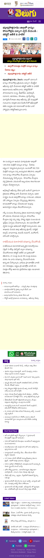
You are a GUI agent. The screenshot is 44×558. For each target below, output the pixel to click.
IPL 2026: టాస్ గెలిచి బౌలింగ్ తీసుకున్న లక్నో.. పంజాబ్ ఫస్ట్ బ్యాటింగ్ (22, 412)
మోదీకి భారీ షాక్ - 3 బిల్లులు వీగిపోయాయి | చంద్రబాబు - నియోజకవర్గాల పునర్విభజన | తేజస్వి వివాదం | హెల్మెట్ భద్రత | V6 (25, 530)
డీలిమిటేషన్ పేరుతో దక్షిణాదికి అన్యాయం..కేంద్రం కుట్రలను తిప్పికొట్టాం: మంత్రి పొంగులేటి (20, 401)
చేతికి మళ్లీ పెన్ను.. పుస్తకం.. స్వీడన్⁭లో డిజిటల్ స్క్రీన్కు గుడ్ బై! (21, 476)
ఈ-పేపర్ (32, 21)
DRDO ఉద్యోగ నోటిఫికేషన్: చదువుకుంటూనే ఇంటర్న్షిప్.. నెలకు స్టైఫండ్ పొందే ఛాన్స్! (23, 465)
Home (13, 550)
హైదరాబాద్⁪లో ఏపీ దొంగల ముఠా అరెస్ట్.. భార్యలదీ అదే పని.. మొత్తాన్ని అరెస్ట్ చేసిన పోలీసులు (22, 482)
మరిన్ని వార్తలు (35, 360)
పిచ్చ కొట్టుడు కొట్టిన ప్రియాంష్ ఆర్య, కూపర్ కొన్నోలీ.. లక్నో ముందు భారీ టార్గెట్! (21, 390)
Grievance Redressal (18, 552)
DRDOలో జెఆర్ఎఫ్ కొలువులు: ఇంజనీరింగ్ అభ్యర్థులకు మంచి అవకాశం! (22, 442)
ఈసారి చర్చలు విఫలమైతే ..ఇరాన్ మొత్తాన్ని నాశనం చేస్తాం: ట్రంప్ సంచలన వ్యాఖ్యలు (21, 372)
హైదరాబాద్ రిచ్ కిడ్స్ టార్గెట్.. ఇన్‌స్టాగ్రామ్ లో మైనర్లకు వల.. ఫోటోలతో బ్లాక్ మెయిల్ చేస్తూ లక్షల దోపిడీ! (22, 488)
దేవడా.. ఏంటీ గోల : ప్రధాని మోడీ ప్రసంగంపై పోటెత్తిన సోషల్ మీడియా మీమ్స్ (25, 514)
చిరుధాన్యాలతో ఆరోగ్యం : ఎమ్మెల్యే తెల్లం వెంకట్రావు (21, 286)
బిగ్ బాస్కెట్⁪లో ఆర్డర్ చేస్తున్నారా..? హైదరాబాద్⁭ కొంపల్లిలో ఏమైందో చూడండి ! (20, 437)
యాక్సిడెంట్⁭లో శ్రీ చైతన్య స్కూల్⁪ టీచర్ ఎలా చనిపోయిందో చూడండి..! (18, 291)
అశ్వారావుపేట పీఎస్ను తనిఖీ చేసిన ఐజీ (16, 295)
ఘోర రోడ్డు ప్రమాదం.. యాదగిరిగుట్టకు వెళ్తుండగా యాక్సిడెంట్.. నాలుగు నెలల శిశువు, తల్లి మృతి (20, 471)
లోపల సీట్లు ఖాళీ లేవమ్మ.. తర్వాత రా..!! (23, 521)
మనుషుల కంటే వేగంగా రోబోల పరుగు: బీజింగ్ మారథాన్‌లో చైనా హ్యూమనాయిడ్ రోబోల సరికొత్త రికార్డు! (21, 419)
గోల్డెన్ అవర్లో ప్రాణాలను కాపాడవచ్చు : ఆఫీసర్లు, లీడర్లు (21, 298)
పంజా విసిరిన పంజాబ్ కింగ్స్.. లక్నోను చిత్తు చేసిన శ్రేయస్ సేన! (21, 367)
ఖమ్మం (5, 39)
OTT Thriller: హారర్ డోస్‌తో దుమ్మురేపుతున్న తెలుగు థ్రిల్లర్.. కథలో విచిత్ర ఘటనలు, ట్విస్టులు (21, 459)
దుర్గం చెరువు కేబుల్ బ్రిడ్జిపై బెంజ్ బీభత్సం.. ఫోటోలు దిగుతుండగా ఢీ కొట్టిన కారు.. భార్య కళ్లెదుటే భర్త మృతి (22, 395)
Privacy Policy (31, 550)
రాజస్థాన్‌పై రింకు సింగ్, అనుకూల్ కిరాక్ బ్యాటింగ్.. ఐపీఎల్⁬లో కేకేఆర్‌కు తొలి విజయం (21, 407)
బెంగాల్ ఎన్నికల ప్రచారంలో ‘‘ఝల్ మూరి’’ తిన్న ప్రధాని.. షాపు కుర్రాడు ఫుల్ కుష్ (22, 378)
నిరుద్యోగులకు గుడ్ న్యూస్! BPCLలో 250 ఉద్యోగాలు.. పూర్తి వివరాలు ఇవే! (22, 448)
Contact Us (21, 550)
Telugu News (31, 552)
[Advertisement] (22, 136)
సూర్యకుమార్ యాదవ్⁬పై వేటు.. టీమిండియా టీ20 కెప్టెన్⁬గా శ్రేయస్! (20, 454)
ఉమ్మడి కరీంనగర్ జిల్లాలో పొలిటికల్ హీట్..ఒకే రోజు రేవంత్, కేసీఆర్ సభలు (21, 384)
